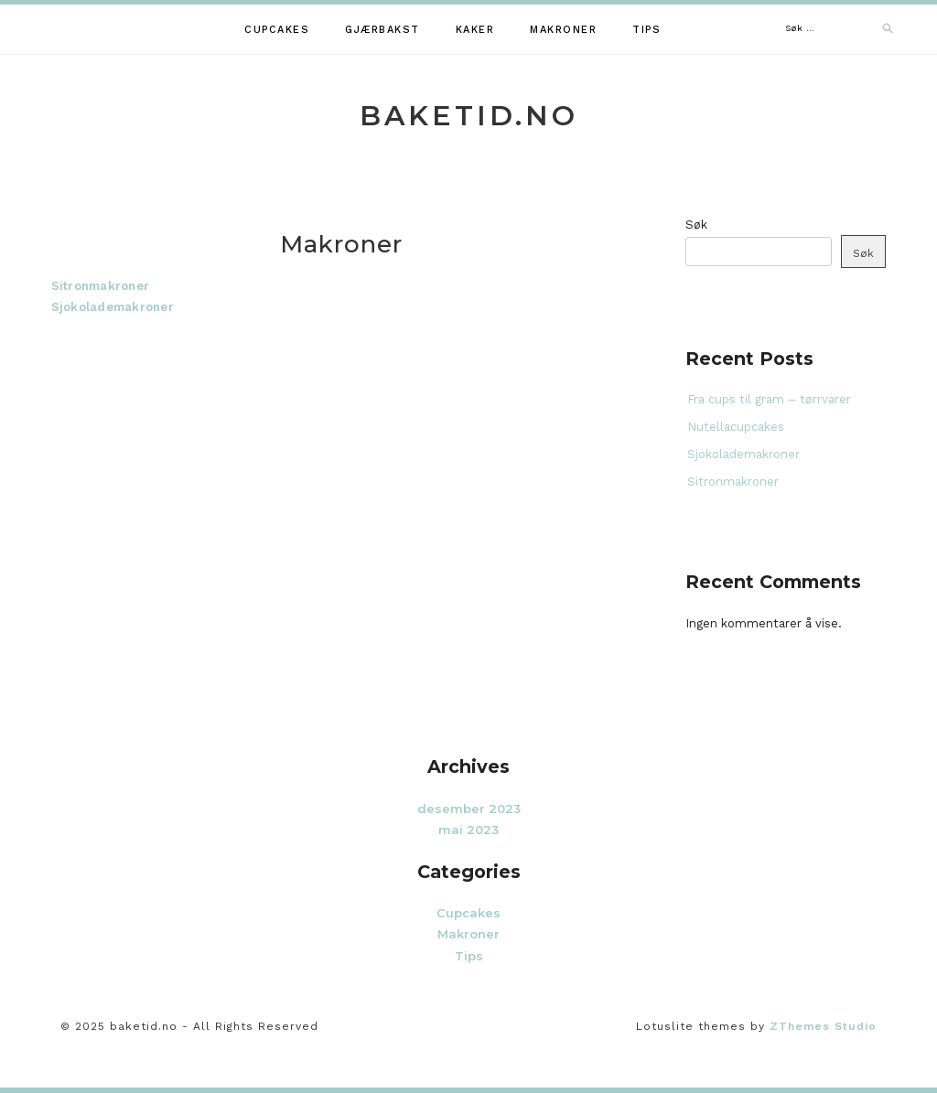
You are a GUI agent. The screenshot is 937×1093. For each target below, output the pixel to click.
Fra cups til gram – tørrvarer (769, 399)
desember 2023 (469, 808)
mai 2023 (468, 829)
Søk (696, 224)
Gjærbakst (382, 30)
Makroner (563, 30)
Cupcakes (276, 30)
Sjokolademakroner (112, 307)
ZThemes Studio (823, 1026)
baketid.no (469, 116)
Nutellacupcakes (735, 427)
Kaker (475, 30)
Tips (646, 30)
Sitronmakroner (100, 286)
